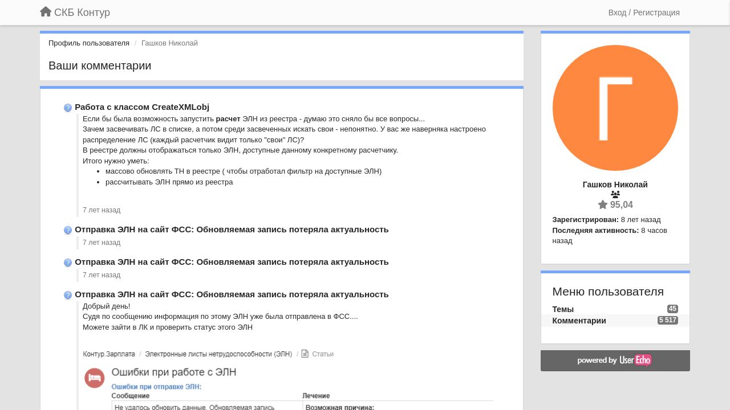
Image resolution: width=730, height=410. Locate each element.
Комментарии (579, 320)
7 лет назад (101, 210)
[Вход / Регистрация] (644, 12)
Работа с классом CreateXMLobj (142, 107)
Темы (563, 309)
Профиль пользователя (88, 43)
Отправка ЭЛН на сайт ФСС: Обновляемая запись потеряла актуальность (232, 229)
